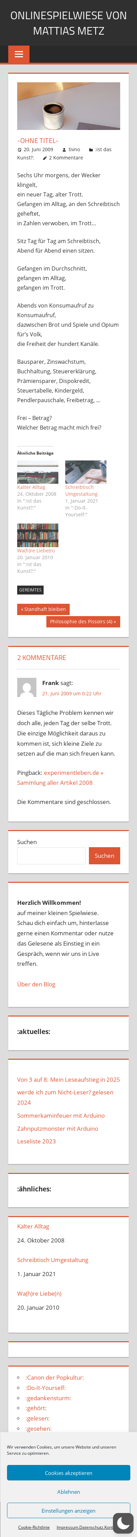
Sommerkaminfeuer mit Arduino (61, 1115)
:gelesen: (37, 1418)
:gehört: (36, 1408)
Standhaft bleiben (45, 610)
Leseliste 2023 (36, 1141)
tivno (74, 149)
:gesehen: (38, 1428)
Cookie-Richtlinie (34, 1527)
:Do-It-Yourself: (45, 1388)
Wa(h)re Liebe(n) (36, 550)
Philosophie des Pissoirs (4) (81, 622)
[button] (123, 1523)
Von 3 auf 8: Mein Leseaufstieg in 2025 (68, 1079)
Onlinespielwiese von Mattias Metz (68, 23)
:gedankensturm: (48, 1398)
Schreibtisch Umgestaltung (81, 490)
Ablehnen (68, 1491)
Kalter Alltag (31, 487)
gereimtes (30, 590)
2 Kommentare (66, 157)
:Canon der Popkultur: (54, 1377)
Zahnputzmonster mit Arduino (57, 1128)
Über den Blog (36, 984)
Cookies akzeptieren (68, 1472)
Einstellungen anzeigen (68, 1510)
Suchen (27, 842)
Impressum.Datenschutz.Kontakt (88, 1527)
